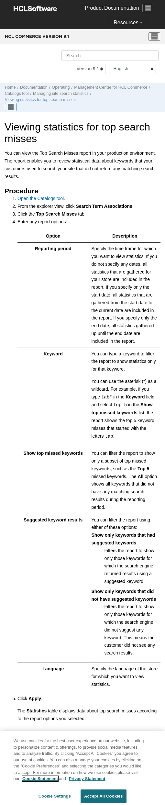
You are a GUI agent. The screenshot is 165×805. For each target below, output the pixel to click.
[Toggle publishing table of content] (10, 107)
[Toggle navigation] (148, 8)
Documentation (34, 87)
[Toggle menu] (154, 36)
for (110, 87)
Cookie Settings (54, 798)
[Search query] (110, 55)
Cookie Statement (40, 780)
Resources (126, 22)
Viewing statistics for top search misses (40, 99)
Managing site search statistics (61, 93)
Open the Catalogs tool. (41, 198)
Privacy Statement (87, 780)
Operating (61, 87)
